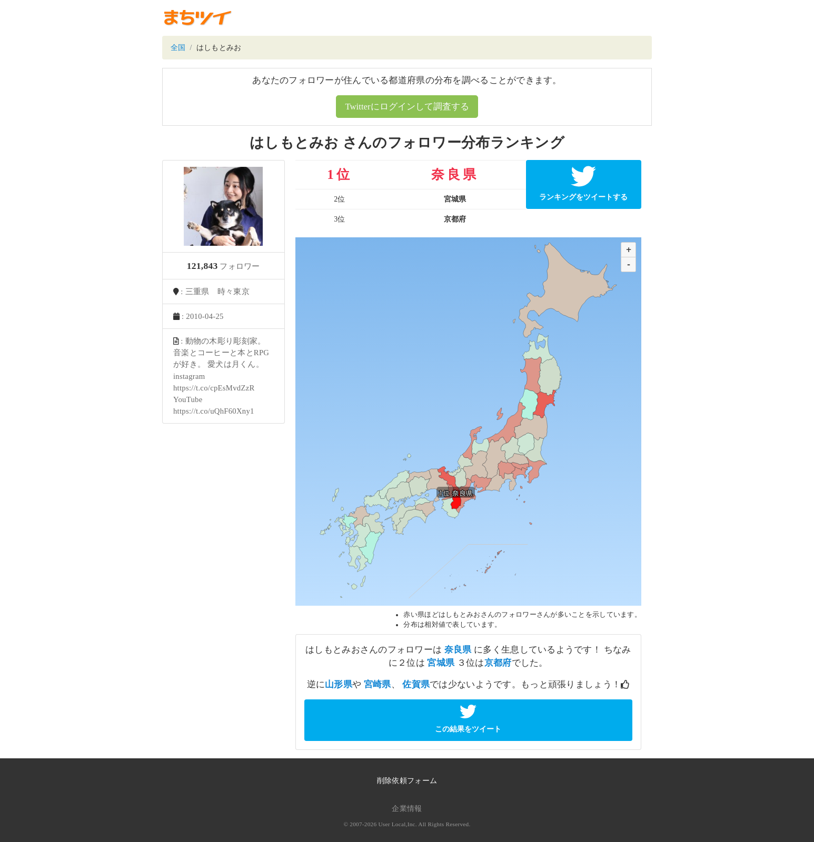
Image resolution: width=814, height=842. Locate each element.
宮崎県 (377, 684)
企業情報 (407, 809)
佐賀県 (416, 684)
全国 (178, 48)
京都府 (498, 663)
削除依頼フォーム (407, 781)
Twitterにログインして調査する (407, 107)
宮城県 (440, 663)
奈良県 (458, 650)
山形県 (338, 684)
